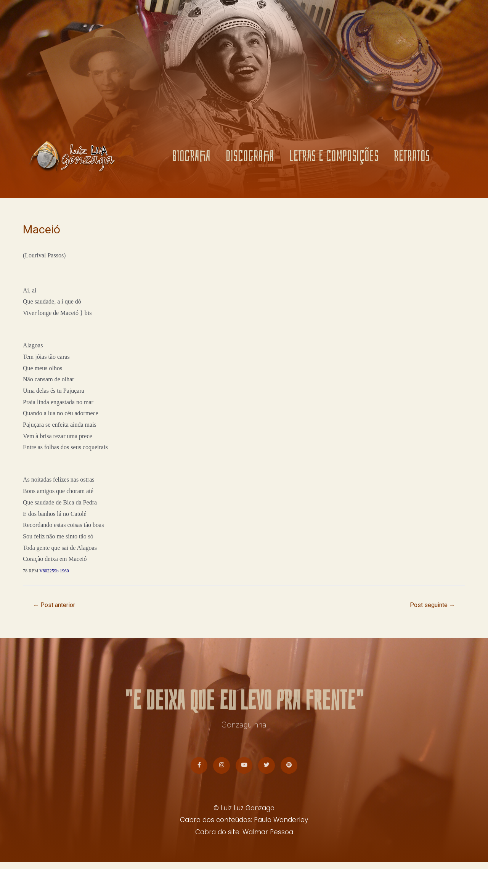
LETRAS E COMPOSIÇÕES (334, 160)
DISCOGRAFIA (250, 160)
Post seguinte (430, 605)
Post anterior (56, 605)
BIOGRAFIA (191, 160)
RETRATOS (412, 160)
